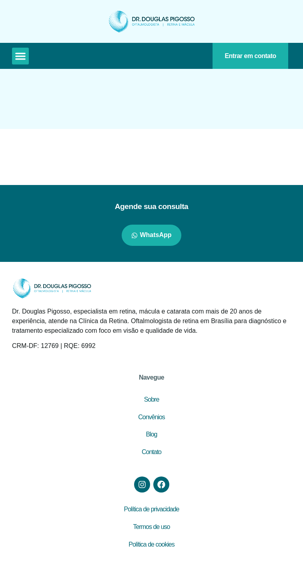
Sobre (151, 399)
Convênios (151, 417)
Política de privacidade (151, 509)
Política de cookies (151, 544)
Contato (151, 451)
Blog (151, 434)
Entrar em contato (250, 55)
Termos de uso (151, 526)
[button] (20, 56)
